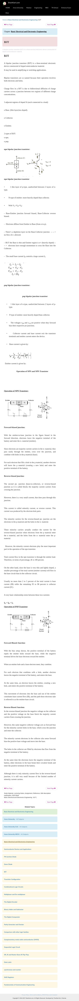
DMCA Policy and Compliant (49, 995)
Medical (28, 8)
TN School (55, 8)
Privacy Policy (25, 995)
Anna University (18, 8)
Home (4, 20)
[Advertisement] (68, 50)
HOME (8, 8)
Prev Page (8, 25)
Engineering (38, 8)
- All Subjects (14, 819)
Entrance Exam (66, 8)
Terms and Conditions (35, 995)
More (7, 13)
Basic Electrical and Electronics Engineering (22, 20)
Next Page (51, 25)
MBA (46, 8)
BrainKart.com (14, 2)
